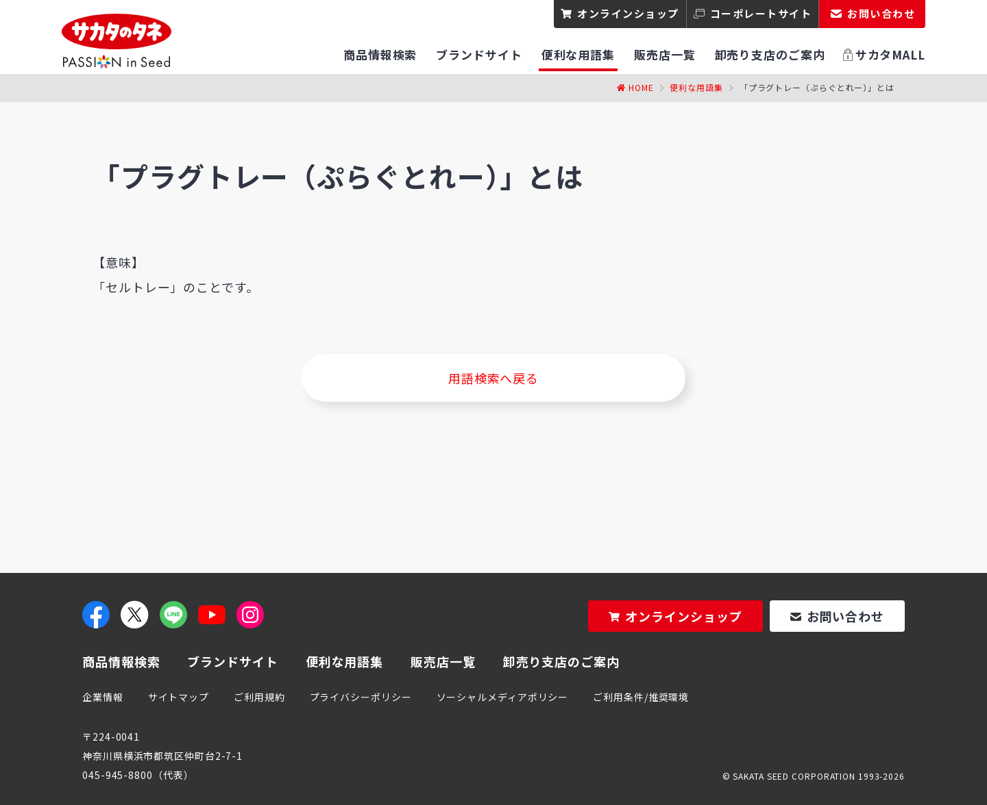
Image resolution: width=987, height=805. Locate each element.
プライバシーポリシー (361, 697)
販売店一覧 (443, 661)
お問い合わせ (845, 616)
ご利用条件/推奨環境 (641, 697)
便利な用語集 (696, 87)
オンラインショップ (628, 13)
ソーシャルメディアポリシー (503, 697)
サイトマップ (178, 697)
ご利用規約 (259, 697)
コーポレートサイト (761, 13)
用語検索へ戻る (493, 378)
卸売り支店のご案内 (561, 661)
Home (641, 87)
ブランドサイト (232, 661)
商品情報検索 (121, 661)
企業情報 (102, 697)
